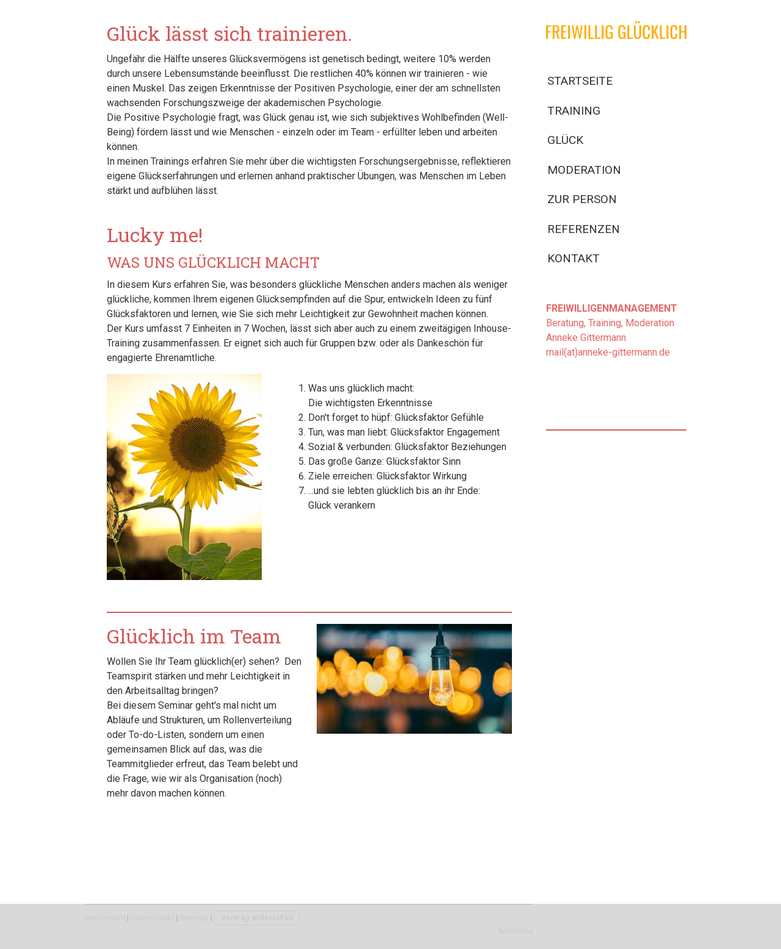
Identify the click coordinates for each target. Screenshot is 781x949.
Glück (565, 140)
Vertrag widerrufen (257, 917)
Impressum (105, 917)
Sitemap (194, 917)
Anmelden (515, 931)
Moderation (584, 170)
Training (573, 111)
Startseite (580, 81)
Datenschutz (153, 917)
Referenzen (583, 229)
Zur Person (582, 199)
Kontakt (573, 258)
